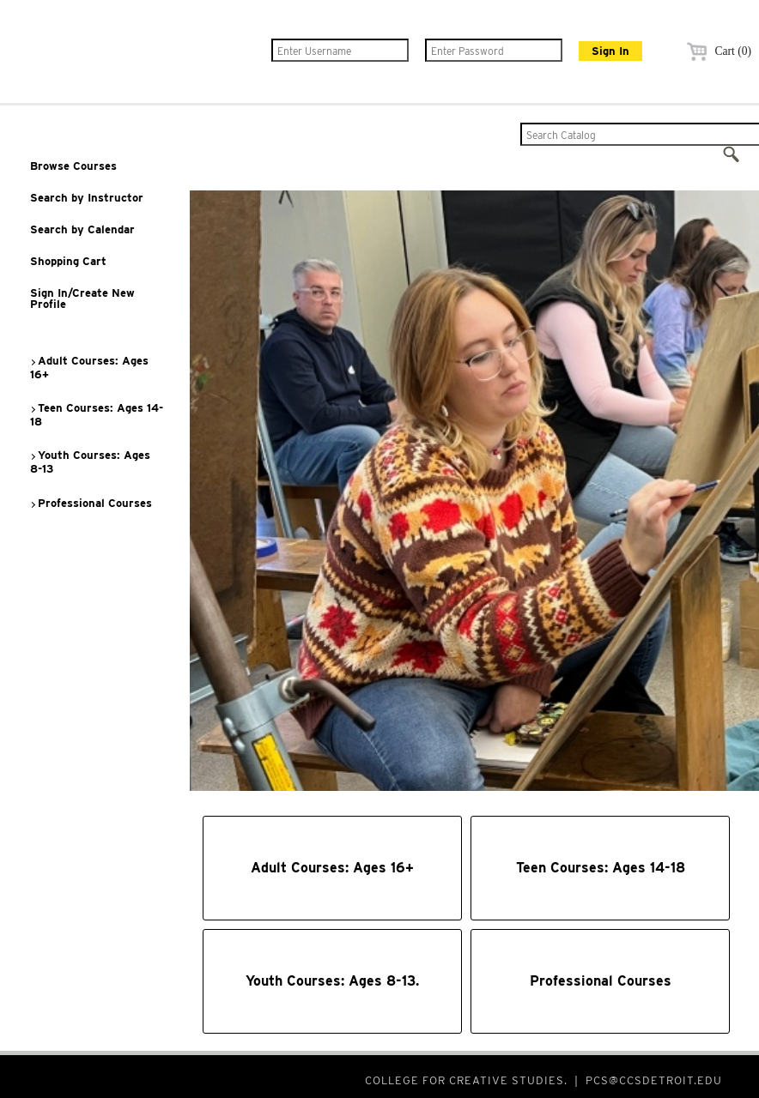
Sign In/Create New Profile (82, 299)
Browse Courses (73, 166)
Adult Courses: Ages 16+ (89, 367)
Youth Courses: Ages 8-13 (89, 462)
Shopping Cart (68, 261)
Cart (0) (716, 51)
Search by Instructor (86, 197)
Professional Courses (90, 503)
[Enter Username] (340, 50)
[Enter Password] (493, 50)
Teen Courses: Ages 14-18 (96, 414)
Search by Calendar (82, 229)
